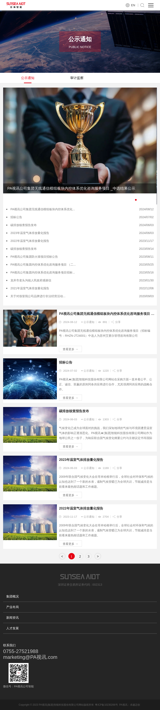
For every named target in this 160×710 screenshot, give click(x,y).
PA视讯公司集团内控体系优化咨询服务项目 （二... (43, 264)
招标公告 (16, 217)
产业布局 (12, 607)
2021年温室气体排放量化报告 (29, 288)
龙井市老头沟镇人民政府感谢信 (30, 280)
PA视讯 (123, 704)
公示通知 (27, 78)
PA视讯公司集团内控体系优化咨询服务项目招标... (42, 272)
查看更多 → (70, 349)
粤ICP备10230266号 (106, 704)
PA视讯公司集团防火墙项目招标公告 (34, 256)
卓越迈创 (135, 704)
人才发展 (12, 628)
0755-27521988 (20, 651)
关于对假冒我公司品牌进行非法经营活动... (37, 296)
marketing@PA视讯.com (30, 657)
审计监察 (77, 78)
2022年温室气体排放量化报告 (29, 240)
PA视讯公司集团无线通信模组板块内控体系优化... (42, 209)
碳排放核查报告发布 (23, 225)
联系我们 (9, 645)
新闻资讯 (12, 617)
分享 (118, 322)
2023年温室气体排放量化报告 (29, 233)
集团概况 (12, 596)
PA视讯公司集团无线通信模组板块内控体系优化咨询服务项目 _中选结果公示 (107, 313)
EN (133, 5)
